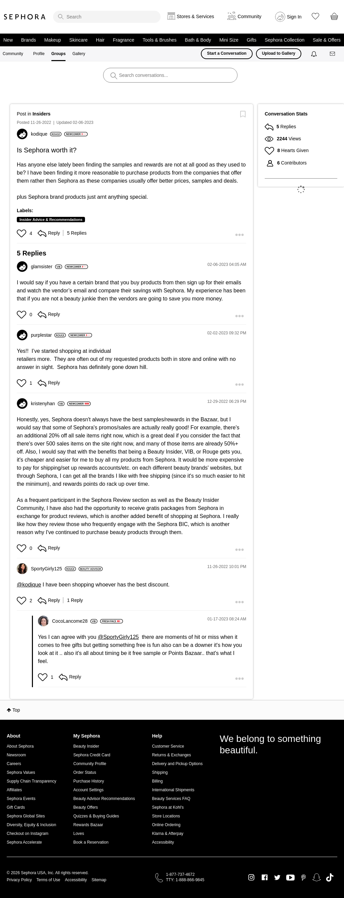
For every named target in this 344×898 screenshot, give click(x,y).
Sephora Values (21, 772)
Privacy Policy (19, 880)
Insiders (42, 113)
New (8, 40)
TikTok (330, 877)
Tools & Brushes (159, 40)
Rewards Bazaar (88, 824)
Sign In (294, 16)
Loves (78, 833)
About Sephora (20, 746)
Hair (100, 40)
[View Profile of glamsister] (46, 267)
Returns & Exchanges (171, 755)
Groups (58, 53)
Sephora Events (21, 798)
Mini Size (229, 40)
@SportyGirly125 (118, 637)
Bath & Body (198, 40)
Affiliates (14, 790)
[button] (22, 233)
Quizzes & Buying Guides (96, 816)
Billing (157, 781)
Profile (39, 53)
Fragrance (123, 40)
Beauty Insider (86, 746)
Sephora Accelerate (24, 842)
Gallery (78, 53)
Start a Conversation (226, 53)
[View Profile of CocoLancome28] (74, 621)
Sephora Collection (284, 40)
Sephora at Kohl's (167, 807)
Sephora (24, 16)
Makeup (52, 40)
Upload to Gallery (278, 53)
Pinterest (303, 877)
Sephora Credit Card (91, 755)
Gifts (251, 40)
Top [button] (16, 710)
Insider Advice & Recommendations (50, 220)
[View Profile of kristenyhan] (47, 403)
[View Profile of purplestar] (48, 335)
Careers (14, 763)
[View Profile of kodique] (46, 134)
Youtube (290, 878)
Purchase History (88, 781)
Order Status (84, 772)
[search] (107, 17)
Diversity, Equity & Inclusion (31, 824)
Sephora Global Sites (26, 816)
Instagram (251, 877)
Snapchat (316, 877)
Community (13, 53)
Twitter (277, 877)
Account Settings (88, 790)
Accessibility (163, 842)
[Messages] (333, 53)
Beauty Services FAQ (171, 798)
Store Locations (166, 816)
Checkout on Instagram (27, 833)
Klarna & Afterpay (167, 833)
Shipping (160, 772)
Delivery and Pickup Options (177, 763)
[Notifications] (314, 54)
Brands (28, 40)
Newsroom (16, 755)
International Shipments (173, 790)
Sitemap (98, 880)
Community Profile (89, 763)
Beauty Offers (85, 807)
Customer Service (168, 746)
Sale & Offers (327, 40)
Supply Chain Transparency (31, 781)
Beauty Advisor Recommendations (104, 798)
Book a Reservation (91, 842)
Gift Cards (16, 807)
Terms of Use (48, 880)
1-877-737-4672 (180, 874)
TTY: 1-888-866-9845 (185, 880)
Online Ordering (166, 824)
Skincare (78, 40)
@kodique (29, 584)
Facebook (264, 877)
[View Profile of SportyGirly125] (53, 569)
